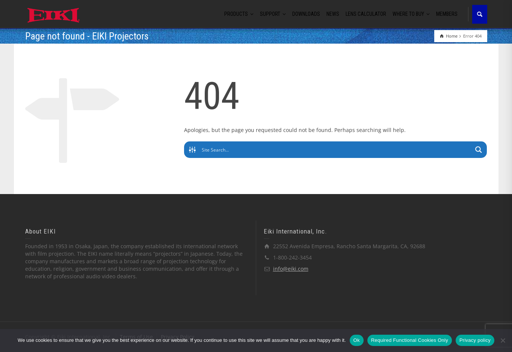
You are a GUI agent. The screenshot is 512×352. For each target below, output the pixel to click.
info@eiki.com (290, 268)
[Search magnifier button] (478, 149)
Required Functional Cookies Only (409, 340)
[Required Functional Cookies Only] (502, 340)
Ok (356, 340)
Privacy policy (475, 340)
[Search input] (336, 149)
